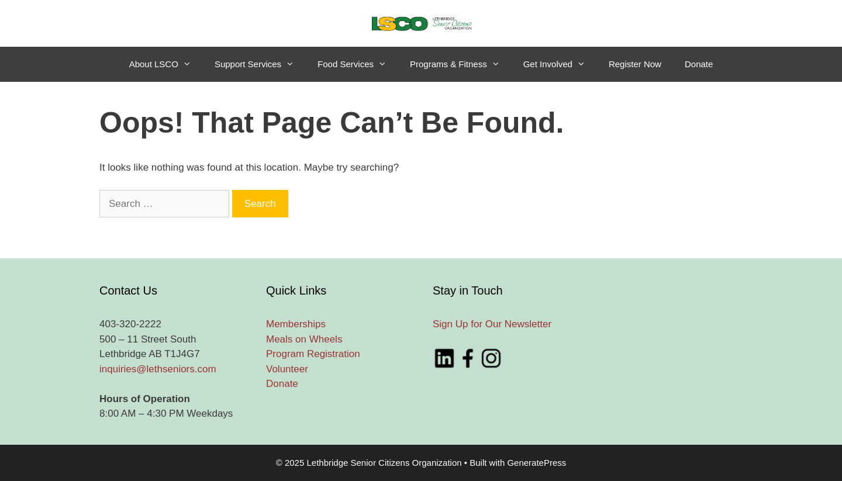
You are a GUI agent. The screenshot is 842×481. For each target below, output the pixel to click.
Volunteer (287, 369)
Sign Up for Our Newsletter (492, 324)
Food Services (358, 64)
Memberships (296, 324)
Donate (699, 64)
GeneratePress (536, 463)
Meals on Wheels (304, 339)
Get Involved (560, 64)
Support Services (260, 64)
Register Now (635, 64)
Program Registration (313, 353)
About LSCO (166, 64)
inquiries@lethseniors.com (157, 369)
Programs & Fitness (461, 64)
